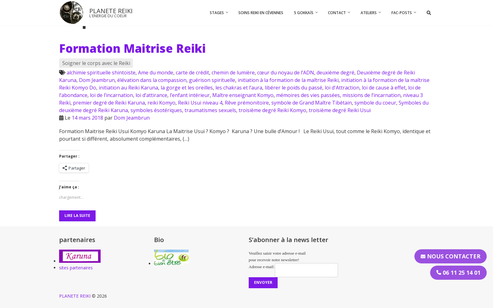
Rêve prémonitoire (247, 102)
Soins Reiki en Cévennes (260, 12)
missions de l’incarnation (371, 95)
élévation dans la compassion (151, 80)
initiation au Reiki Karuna (128, 87)
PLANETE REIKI (111, 11)
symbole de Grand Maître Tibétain (311, 102)
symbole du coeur (375, 102)
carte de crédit (192, 72)
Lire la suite (77, 215)
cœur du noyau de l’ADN (285, 72)
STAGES (217, 12)
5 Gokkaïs (303, 12)
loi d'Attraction (342, 87)
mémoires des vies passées (308, 95)
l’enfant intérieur (190, 95)
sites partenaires (76, 268)
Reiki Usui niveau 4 (200, 102)
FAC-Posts (401, 12)
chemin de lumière (233, 72)
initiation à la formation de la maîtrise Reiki (288, 80)
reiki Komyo (161, 102)
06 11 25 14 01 (458, 272)
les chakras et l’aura (238, 87)
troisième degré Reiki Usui (340, 110)
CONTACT (337, 12)
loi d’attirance (151, 95)
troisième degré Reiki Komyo (272, 110)
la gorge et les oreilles (187, 87)
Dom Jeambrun (97, 80)
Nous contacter (450, 256)
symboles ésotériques (156, 110)
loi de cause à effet (384, 87)
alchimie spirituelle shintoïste (101, 72)
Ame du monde (155, 72)
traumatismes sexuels (210, 110)
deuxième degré (335, 72)
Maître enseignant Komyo (243, 95)
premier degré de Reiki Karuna (109, 102)
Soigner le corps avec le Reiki (96, 63)
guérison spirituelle (212, 80)
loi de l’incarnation (111, 95)
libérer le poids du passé (293, 87)
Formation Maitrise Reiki (132, 48)
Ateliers (369, 12)
